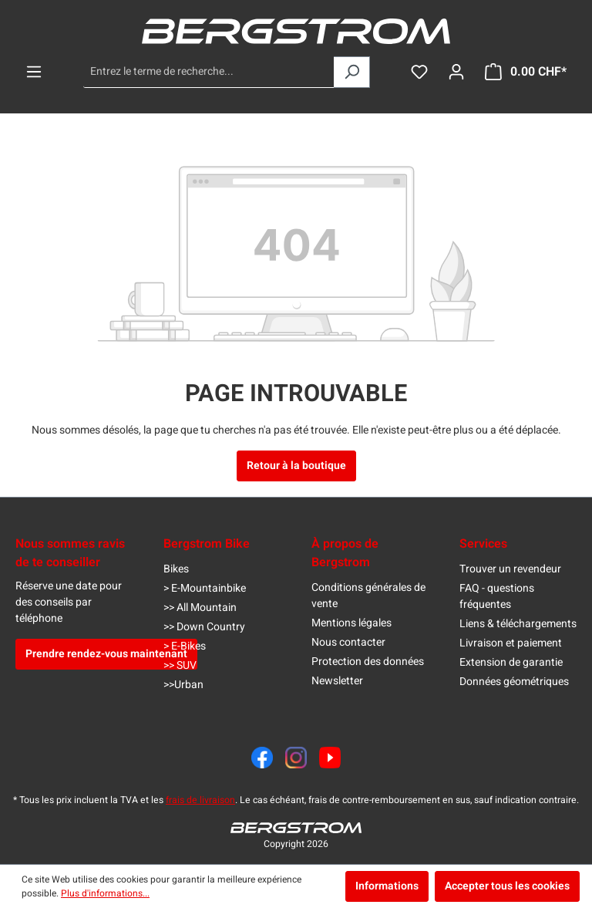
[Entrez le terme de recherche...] (209, 72)
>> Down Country (204, 627)
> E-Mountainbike (204, 588)
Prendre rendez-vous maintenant (106, 654)
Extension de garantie (511, 662)
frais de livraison (200, 800)
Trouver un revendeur (510, 569)
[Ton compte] (456, 72)
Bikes (176, 569)
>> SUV (180, 665)
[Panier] (526, 72)
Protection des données (367, 661)
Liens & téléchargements (518, 624)
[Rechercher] (352, 72)
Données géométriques (514, 681)
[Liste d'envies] (419, 72)
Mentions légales (351, 623)
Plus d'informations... (105, 893)
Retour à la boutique (296, 465)
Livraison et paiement (510, 643)
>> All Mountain (200, 607)
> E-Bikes (184, 646)
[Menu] (33, 72)
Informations (387, 886)
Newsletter (337, 681)
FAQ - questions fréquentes (496, 596)
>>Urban (183, 685)
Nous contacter (348, 642)
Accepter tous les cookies (507, 886)
